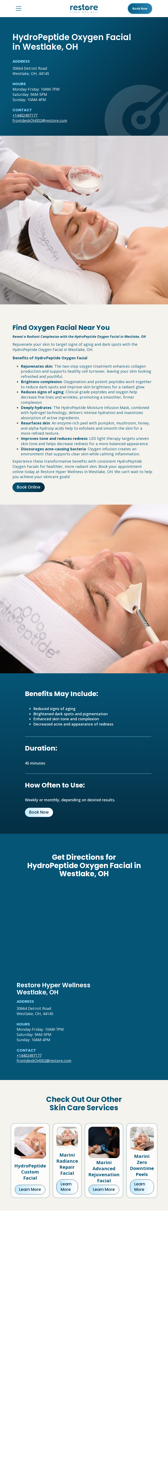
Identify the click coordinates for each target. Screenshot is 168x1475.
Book (139, 8)
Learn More (30, 1189)
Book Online (28, 487)
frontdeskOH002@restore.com (39, 120)
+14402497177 (24, 115)
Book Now (39, 812)
